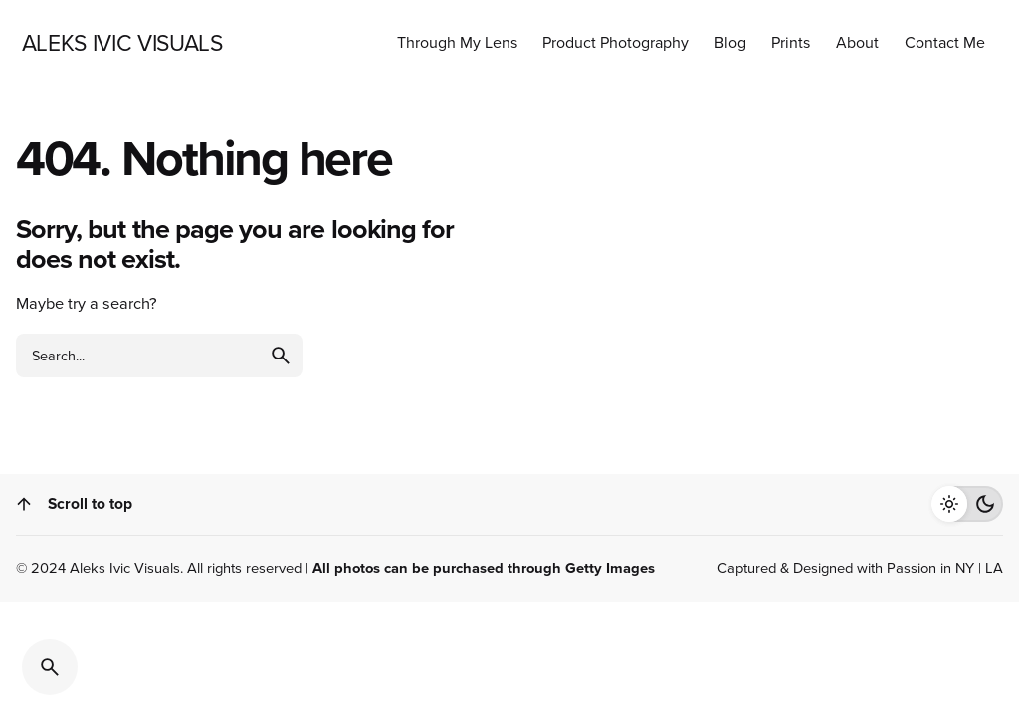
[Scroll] (24, 504)
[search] (281, 355)
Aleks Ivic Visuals (125, 568)
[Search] (50, 667)
